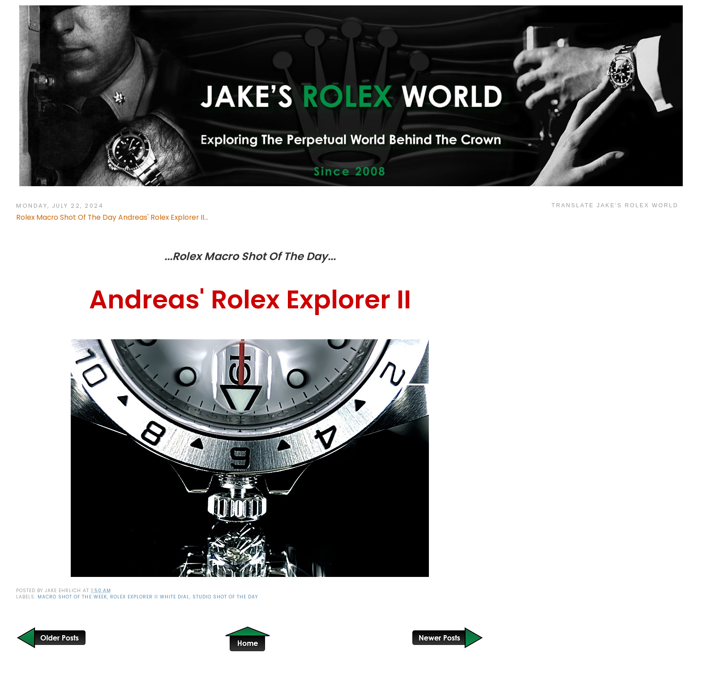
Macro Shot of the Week (72, 596)
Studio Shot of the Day (225, 596)
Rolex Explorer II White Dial (149, 596)
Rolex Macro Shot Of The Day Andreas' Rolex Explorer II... (112, 217)
